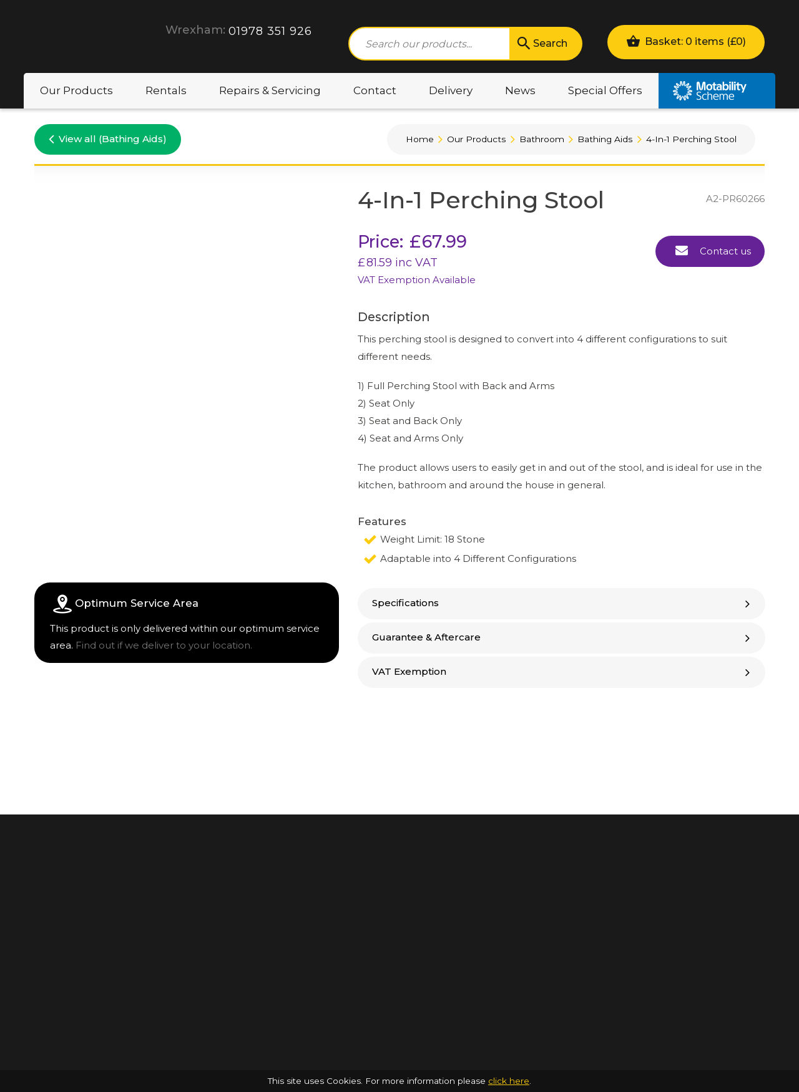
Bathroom (541, 139)
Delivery (451, 90)
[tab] (561, 603)
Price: (380, 241)
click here (508, 1081)
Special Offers (605, 90)
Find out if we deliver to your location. (164, 645)
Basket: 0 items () (686, 41)
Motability (717, 91)
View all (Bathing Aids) (108, 138)
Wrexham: (195, 30)
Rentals (166, 90)
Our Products (76, 90)
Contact (374, 90)
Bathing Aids (605, 139)
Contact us (713, 250)
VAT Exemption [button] (562, 671)
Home (420, 139)
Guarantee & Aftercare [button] (562, 637)
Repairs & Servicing (270, 90)
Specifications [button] (562, 603)
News (520, 90)
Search (541, 43)
